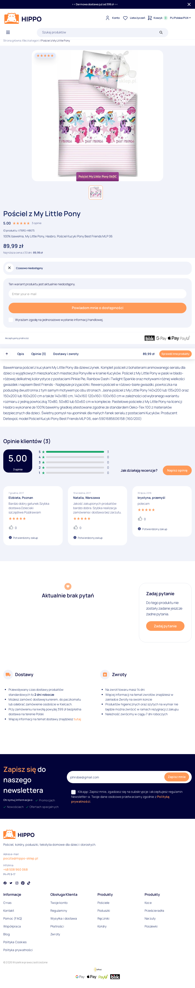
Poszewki (151, 926)
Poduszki (104, 910)
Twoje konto (58, 903)
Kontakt (8, 910)
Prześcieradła (154, 910)
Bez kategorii (31, 40)
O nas (7, 903)
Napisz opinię (177, 470)
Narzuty (150, 918)
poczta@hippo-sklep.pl (20, 858)
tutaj (77, 719)
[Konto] (112, 17)
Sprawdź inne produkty (175, 354)
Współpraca (12, 926)
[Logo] (23, 18)
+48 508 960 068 (15, 869)
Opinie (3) (38, 354)
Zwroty (55, 934)
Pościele (104, 903)
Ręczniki (104, 918)
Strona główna (12, 40)
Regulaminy (58, 910)
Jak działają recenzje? (139, 470)
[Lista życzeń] (133, 17)
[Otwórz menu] (8, 32)
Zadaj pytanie (165, 626)
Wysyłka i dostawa (63, 918)
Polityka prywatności (18, 950)
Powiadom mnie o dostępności (97, 307)
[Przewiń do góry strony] (6, 353)
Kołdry (102, 926)
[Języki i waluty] (181, 18)
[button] (96, 193)
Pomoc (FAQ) (12, 918)
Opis (20, 354)
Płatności (57, 926)
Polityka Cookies (15, 942)
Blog (6, 934)
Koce (148, 903)
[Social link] (5, 883)
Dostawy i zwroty (66, 354)
